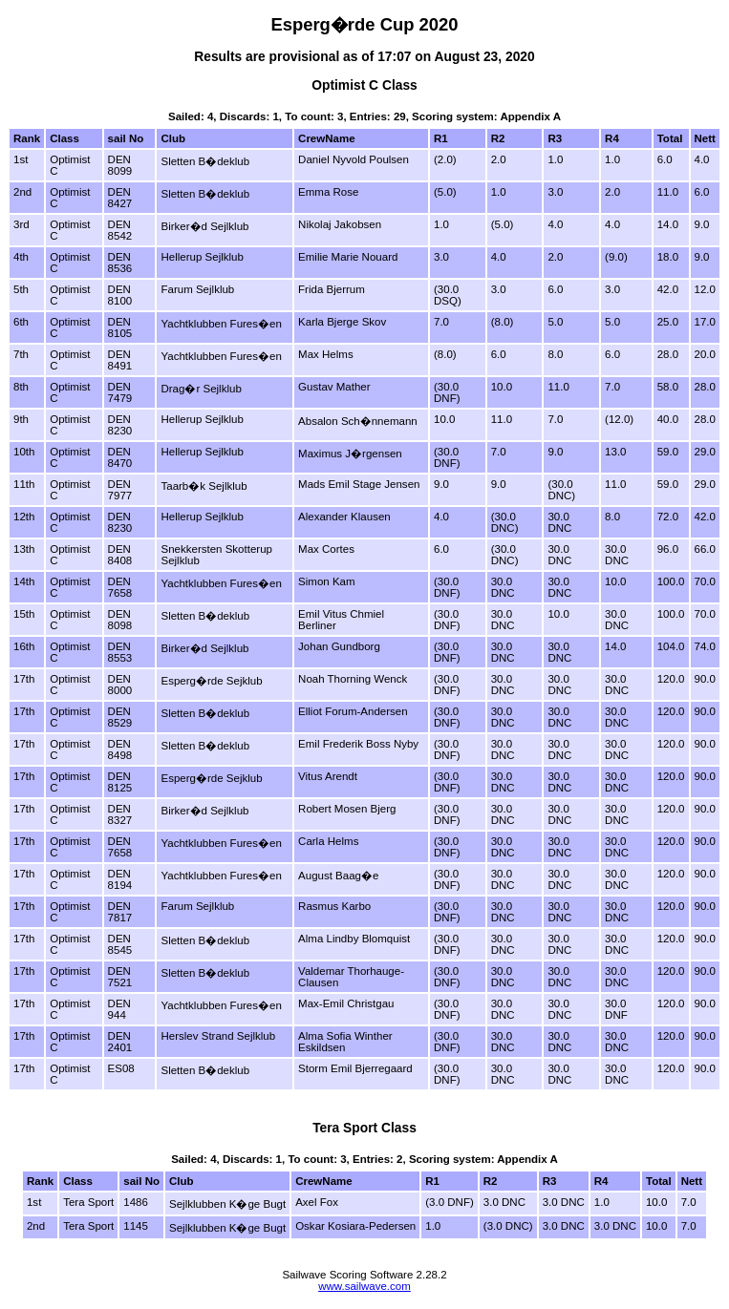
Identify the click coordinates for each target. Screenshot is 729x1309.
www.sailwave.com (364, 1286)
